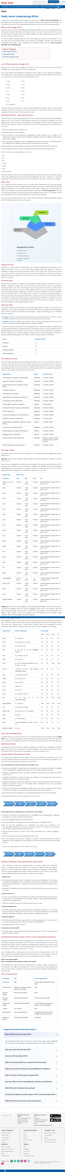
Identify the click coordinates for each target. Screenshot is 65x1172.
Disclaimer (26, 1153)
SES (25, 1142)
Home (47, 8)
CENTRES (43, 6)
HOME (3, 6)
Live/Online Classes (39, 1)
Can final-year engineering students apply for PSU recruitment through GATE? (30, 1094)
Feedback (26, 1149)
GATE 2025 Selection (50, 1140)
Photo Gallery (5, 1135)
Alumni (46, 1137)
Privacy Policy (49, 1161)
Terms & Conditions (39, 1161)
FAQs (25, 1147)
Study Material (5, 1156)
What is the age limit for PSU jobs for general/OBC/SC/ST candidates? (27, 1069)
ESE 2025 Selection (50, 1142)
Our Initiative (5, 1140)
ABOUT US (7, 6)
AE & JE (25, 1137)
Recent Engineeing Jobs (7, 1151)
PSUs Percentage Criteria (11, 57)
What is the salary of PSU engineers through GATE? (22, 1075)
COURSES (17, 6)
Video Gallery (5, 1137)
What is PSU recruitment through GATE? (18, 1034)
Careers (55, 4)
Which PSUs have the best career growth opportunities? (23, 1101)
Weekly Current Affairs (7, 1149)
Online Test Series (53, 1)
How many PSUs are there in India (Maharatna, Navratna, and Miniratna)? (28, 1081)
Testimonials (48, 1135)
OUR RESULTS (36, 6)
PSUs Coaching (28, 1140)
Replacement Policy (29, 1156)
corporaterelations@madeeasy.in (43, 1125)
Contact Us (61, 4)
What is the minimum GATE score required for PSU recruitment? (26, 1062)
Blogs (2, 1153)
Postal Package (5, 1147)
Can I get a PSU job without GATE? (16, 1056)
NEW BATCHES (23, 6)
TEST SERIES (29, 6)
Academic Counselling (37, 4)
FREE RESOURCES (49, 6)
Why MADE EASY (6, 1133)
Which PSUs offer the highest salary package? (20, 1088)
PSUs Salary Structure (10, 51)
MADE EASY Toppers (50, 1133)
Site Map (56, 1161)
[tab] (31, 1034)
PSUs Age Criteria (8, 54)
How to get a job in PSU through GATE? (18, 1049)
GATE (25, 1135)
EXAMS (12, 6)
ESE (25, 1133)
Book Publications (48, 4)
